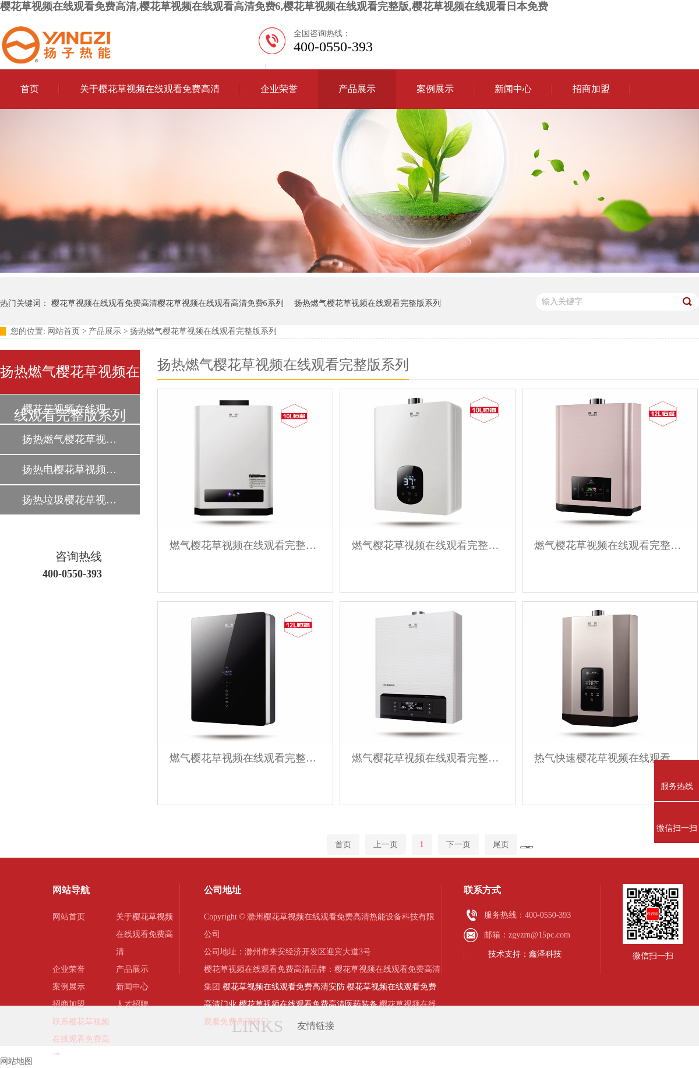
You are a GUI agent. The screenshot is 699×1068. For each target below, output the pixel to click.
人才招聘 (132, 1004)
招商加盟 (591, 89)
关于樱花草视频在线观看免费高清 (150, 89)
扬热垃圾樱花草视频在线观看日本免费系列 (69, 500)
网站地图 (16, 1061)
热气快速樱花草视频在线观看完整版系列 (610, 758)
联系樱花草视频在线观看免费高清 (81, 1039)
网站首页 (63, 331)
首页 (29, 89)
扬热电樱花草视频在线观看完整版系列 (69, 469)
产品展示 (357, 89)
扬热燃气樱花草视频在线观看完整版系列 (367, 303)
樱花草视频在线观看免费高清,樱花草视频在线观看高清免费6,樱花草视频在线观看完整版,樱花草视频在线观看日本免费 (274, 6)
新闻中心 (513, 89)
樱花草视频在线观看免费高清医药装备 (308, 1004)
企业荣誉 (279, 89)
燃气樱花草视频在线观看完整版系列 (245, 545)
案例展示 (435, 89)
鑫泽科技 (545, 954)
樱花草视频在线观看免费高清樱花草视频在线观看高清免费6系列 (167, 303)
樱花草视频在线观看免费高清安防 (284, 986)
